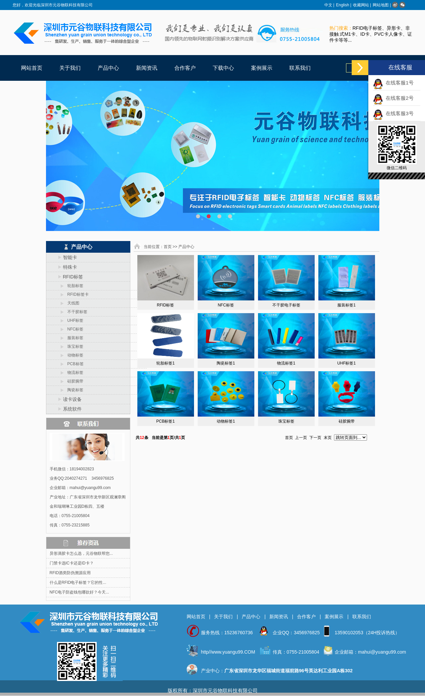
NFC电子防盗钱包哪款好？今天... (79, 592)
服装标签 (73, 337)
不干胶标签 (75, 311)
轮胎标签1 (165, 363)
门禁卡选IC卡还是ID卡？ (72, 563)
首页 (168, 246)
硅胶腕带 (73, 381)
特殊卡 (70, 267)
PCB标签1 (165, 421)
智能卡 (70, 257)
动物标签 (73, 355)
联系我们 (300, 68)
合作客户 (185, 68)
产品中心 (108, 68)
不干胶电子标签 (286, 305)
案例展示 (261, 68)
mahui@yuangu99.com (382, 652)
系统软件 (72, 409)
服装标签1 (346, 305)
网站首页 (31, 68)
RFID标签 (73, 276)
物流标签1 (286, 363)
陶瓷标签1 (226, 363)
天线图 (71, 303)
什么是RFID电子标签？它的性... (78, 582)
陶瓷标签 (73, 390)
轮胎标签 (73, 285)
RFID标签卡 (76, 294)
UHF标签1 (346, 363)
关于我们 (70, 68)
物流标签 (73, 372)
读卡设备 (72, 399)
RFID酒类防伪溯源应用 (70, 572)
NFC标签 (73, 329)
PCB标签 (73, 364)
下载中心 (223, 68)
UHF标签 (73, 320)
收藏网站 (361, 5)
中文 (328, 5)
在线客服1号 (398, 82)
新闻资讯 (146, 68)
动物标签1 (226, 421)
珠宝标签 (73, 346)
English (342, 5)
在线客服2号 (398, 98)
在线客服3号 (398, 113)
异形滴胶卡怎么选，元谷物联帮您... (81, 553)
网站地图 (381, 5)
